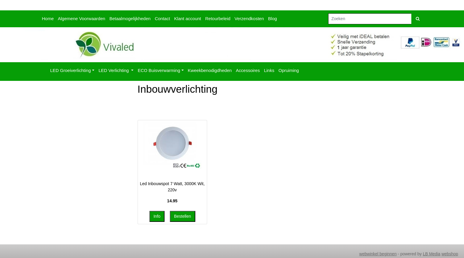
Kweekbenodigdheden (210, 70)
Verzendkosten (249, 18)
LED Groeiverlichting (70, 70)
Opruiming (288, 70)
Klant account (187, 18)
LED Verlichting (114, 70)
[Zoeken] (370, 18)
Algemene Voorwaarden (81, 18)
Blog (272, 18)
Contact (162, 18)
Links (269, 70)
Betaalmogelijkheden (130, 18)
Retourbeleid (218, 18)
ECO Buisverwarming (159, 70)
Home (48, 18)
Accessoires (248, 70)
